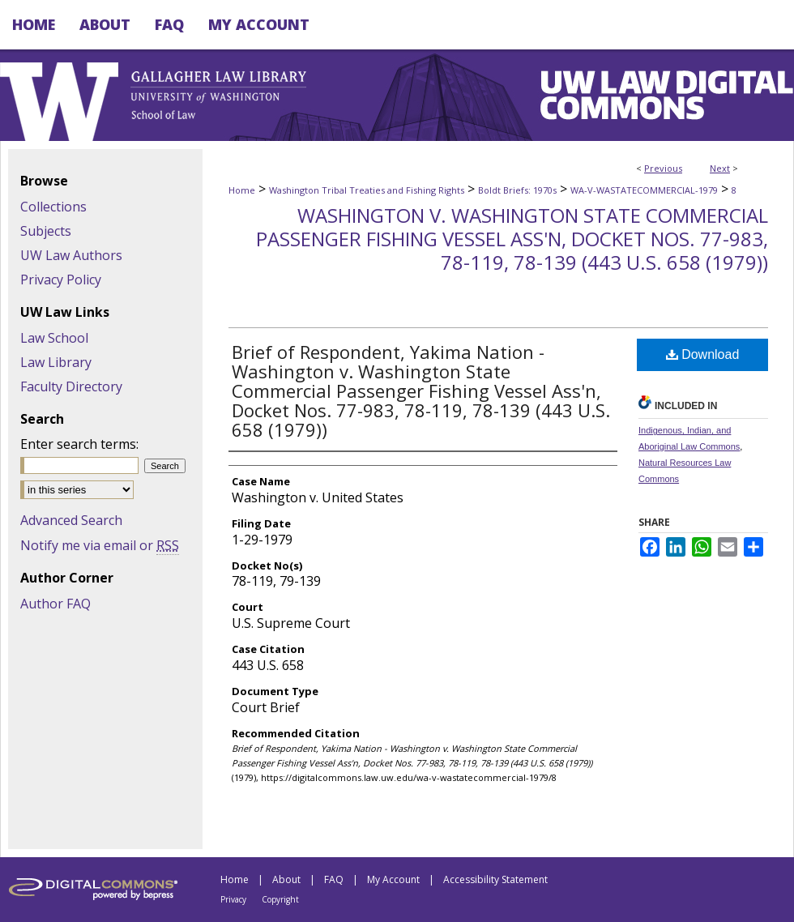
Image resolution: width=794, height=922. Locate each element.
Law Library (56, 362)
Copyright (280, 899)
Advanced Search (71, 520)
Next (720, 168)
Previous (663, 168)
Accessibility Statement (495, 879)
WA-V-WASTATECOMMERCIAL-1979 (644, 190)
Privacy (233, 899)
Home (241, 190)
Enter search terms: (79, 444)
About (286, 879)
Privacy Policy (60, 279)
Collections (53, 207)
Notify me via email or (99, 545)
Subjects (45, 231)
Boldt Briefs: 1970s (517, 190)
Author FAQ (55, 604)
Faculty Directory (71, 386)
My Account (393, 879)
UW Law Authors (71, 255)
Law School (54, 338)
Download (703, 354)
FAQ (334, 879)
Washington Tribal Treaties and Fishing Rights (366, 190)
